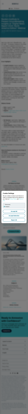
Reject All (14, 220)
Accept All (14, 211)
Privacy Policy (13, 199)
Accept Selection (14, 215)
